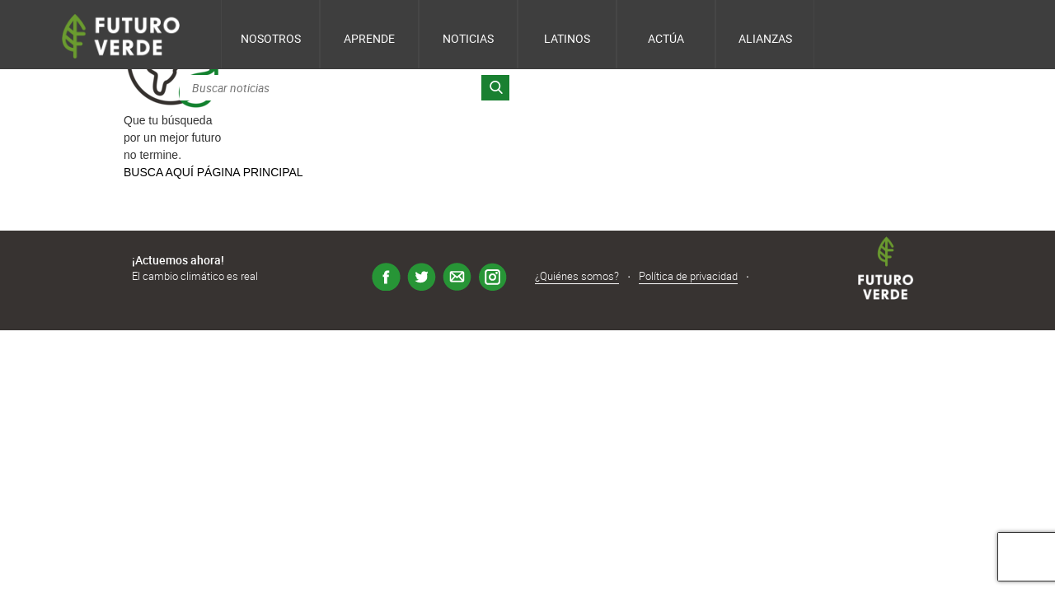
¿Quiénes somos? (577, 275)
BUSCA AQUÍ (159, 172)
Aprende (369, 38)
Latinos (567, 38)
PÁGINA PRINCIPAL (250, 172)
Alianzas (765, 38)
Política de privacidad (688, 275)
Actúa (666, 38)
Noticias (468, 38)
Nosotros (271, 38)
